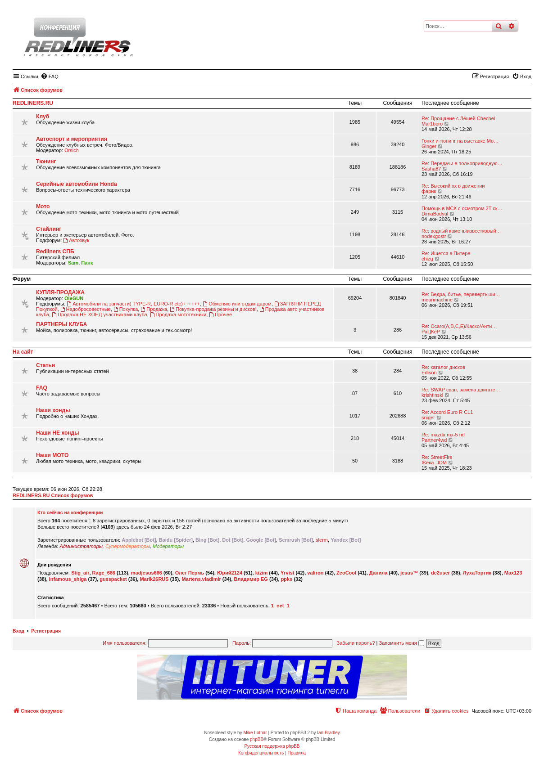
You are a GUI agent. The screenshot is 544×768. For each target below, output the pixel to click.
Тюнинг (46, 161)
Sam (73, 262)
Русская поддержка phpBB (271, 746)
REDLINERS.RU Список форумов (53, 495)
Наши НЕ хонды (57, 433)
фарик (429, 191)
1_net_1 (280, 605)
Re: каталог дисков (443, 367)
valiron (315, 572)
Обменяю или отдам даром (237, 303)
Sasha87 (431, 168)
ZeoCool (346, 572)
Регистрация (46, 630)
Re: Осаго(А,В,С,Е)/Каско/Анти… (459, 326)
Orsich (71, 150)
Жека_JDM (434, 462)
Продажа (154, 309)
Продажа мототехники (178, 314)
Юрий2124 (229, 572)
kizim (261, 572)
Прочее (220, 314)
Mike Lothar (255, 732)
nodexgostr (434, 236)
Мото (43, 206)
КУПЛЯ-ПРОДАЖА (60, 292)
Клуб (42, 116)
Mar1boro (432, 123)
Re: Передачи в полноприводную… (462, 163)
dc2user (440, 572)
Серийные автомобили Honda (76, 184)
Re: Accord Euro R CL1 (447, 412)
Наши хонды (53, 410)
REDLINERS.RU (33, 103)
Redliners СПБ (55, 251)
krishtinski (432, 395)
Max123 (513, 572)
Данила (378, 572)
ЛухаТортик (477, 572)
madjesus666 (146, 572)
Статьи (45, 365)
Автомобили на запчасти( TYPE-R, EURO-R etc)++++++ (133, 303)
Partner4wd (434, 440)
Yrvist (288, 572)
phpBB (256, 739)
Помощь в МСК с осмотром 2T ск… (462, 208)
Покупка (125, 309)
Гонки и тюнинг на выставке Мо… (460, 141)
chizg (427, 258)
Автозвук (76, 240)
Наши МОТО (52, 455)
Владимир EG (251, 579)
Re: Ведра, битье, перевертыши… (461, 294)
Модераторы (168, 546)
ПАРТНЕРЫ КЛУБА (61, 324)
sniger (428, 417)
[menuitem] (50, 76)
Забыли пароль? (356, 643)
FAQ (41, 388)
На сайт (23, 352)
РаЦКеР (431, 331)
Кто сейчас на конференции (70, 512)
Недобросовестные (85, 309)
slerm (322, 540)
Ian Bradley (328, 732)
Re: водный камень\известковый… (461, 231)
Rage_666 (103, 572)
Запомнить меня (401, 643)
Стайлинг (48, 229)
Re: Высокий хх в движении (453, 186)
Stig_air (80, 572)
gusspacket (113, 579)
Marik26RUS (154, 579)
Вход (18, 630)
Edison (429, 372)
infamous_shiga (68, 579)
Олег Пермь (189, 572)
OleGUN (73, 298)
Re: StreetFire (437, 457)
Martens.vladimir (201, 579)
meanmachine (437, 299)
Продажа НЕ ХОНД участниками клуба (99, 314)
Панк (87, 262)
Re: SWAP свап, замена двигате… (461, 389)
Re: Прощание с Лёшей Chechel (458, 118)
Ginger (429, 146)
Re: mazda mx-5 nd (443, 434)
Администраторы (80, 546)
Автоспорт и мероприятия (71, 139)
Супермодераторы (127, 546)
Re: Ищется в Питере (446, 253)
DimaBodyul (435, 213)
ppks (287, 579)
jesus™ (409, 572)
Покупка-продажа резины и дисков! (213, 309)
